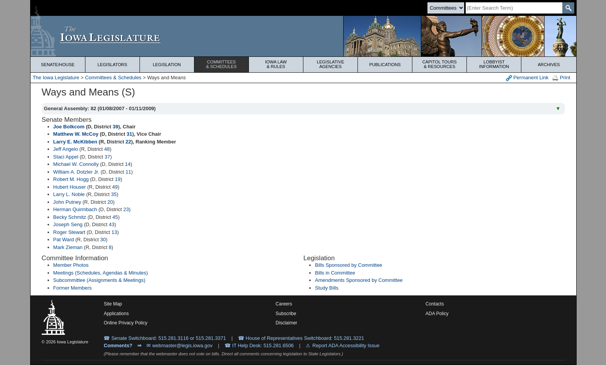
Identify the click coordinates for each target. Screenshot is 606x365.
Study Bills (327, 288)
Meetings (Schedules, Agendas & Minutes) (100, 273)
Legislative (330, 64)
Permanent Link (527, 78)
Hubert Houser (69, 187)
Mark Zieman (68, 247)
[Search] (514, 8)
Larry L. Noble (69, 194)
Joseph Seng (68, 224)
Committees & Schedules (113, 77)
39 (115, 127)
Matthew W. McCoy (76, 134)
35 (113, 194)
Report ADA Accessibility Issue (346, 345)
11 (128, 172)
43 (111, 224)
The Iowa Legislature (55, 77)
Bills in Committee (335, 273)
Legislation (167, 64)
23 (126, 209)
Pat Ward (63, 239)
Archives (549, 64)
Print (561, 78)
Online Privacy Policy (125, 323)
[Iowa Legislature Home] (303, 36)
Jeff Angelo (65, 149)
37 (107, 157)
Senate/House (58, 64)
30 (103, 239)
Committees (221, 64)
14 (127, 164)
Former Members (72, 288)
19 (117, 179)
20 (110, 202)
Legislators (112, 64)
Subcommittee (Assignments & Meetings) (99, 280)
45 (115, 217)
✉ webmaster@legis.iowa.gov (179, 345)
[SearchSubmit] (568, 8)
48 (107, 149)
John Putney (67, 202)
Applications (116, 313)
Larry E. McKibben (75, 142)
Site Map (113, 304)
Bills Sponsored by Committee (348, 265)
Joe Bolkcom (69, 127)
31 (129, 134)
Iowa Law (276, 64)
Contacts (435, 304)
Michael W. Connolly (76, 164)
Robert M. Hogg (71, 179)
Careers (284, 304)
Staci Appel (65, 157)
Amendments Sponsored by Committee (359, 280)
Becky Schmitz (69, 217)
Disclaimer (286, 323)
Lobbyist (494, 64)
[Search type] (445, 8)
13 (114, 232)
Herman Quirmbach (75, 209)
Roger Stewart (69, 232)
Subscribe (286, 313)
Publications (385, 64)
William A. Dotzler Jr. (76, 172)
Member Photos (71, 265)
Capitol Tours (439, 64)
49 (114, 187)
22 (128, 142)
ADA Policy (437, 313)
